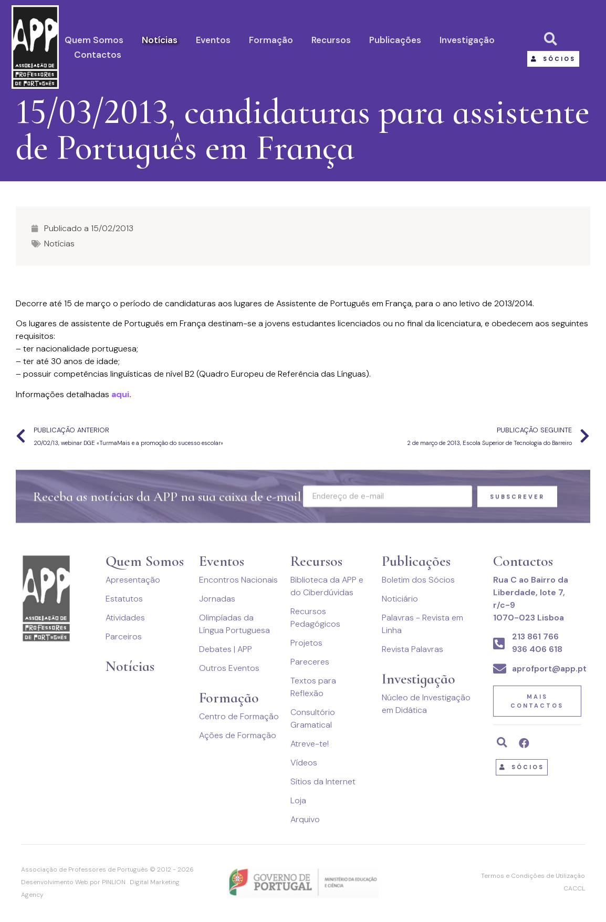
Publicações (395, 40)
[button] (553, 59)
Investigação (467, 40)
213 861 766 (535, 636)
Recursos (331, 40)
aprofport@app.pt (549, 668)
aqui (120, 394)
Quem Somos (94, 40)
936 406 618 (537, 649)
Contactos (97, 54)
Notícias (159, 40)
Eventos (213, 40)
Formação (271, 40)
